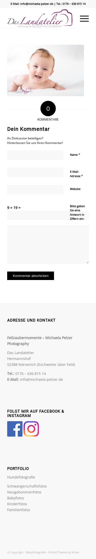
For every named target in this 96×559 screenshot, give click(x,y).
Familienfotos (18, 509)
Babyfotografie (36, 552)
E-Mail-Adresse (76, 174)
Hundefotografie (21, 477)
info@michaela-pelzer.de (36, 4)
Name (75, 154)
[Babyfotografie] (39, 18)
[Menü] (82, 18)
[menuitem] (82, 18)
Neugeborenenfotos (24, 492)
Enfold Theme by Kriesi (63, 552)
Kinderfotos (17, 503)
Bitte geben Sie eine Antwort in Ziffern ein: (77, 212)
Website (75, 189)
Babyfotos (15, 497)
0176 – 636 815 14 (74, 4)
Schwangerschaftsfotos (27, 486)
